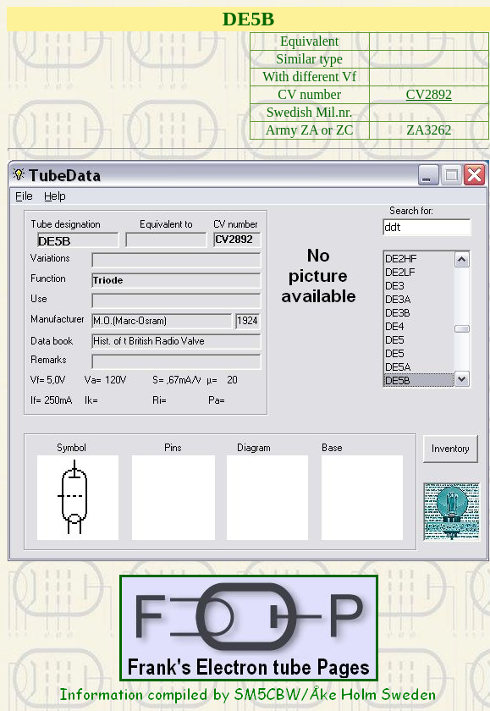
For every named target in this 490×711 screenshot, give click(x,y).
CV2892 (429, 94)
